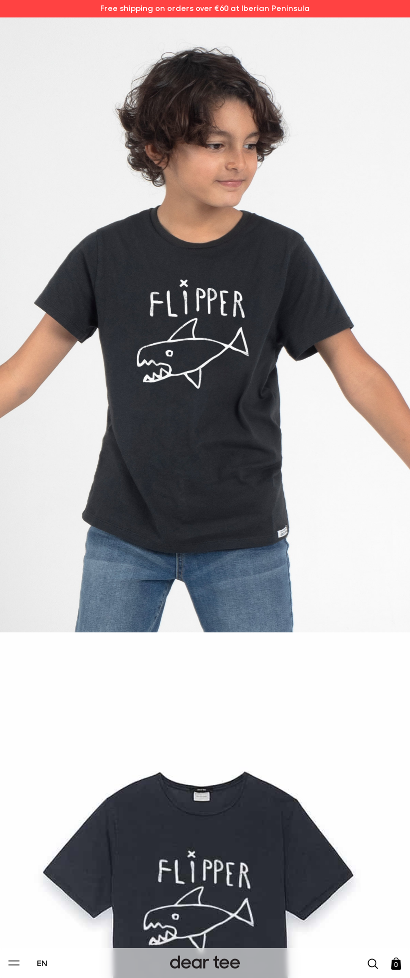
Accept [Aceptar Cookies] (198, 960)
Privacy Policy (110, 901)
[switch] (327, 925)
